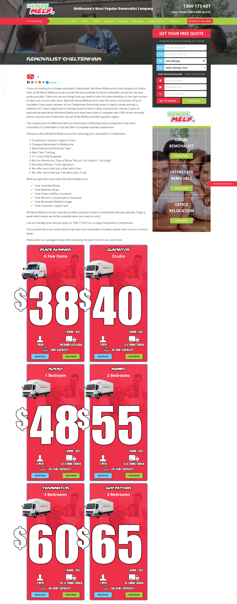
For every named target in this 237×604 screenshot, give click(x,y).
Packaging (138, 21)
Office (96, 21)
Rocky (55, 368)
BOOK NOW (71, 356)
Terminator (55, 487)
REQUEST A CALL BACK (200, 21)
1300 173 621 (195, 5)
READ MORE (181, 155)
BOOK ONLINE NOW (220, 184)
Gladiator (118, 249)
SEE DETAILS (40, 356)
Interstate (109, 21)
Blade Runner (55, 249)
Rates (84, 21)
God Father (118, 487)
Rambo (118, 368)
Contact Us (174, 21)
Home (73, 21)
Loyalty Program (156, 21)
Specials (123, 21)
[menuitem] (73, 21)
